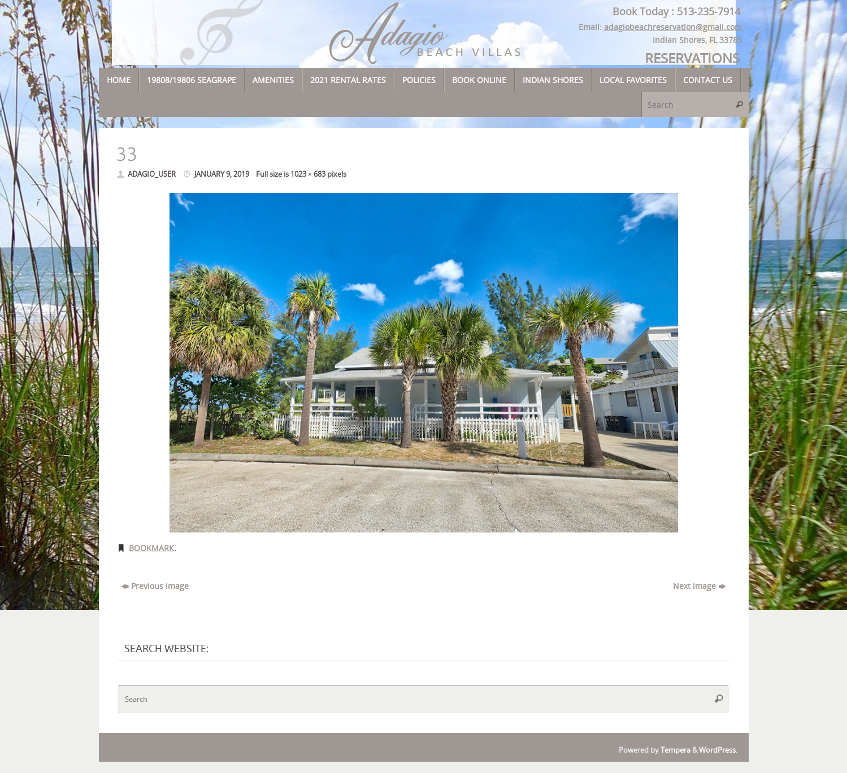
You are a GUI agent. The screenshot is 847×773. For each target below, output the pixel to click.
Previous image (155, 585)
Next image (699, 585)
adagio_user (152, 174)
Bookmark (151, 548)
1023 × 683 (307, 174)
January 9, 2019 (221, 174)
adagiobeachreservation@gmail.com (674, 26)
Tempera (675, 750)
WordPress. (718, 750)
